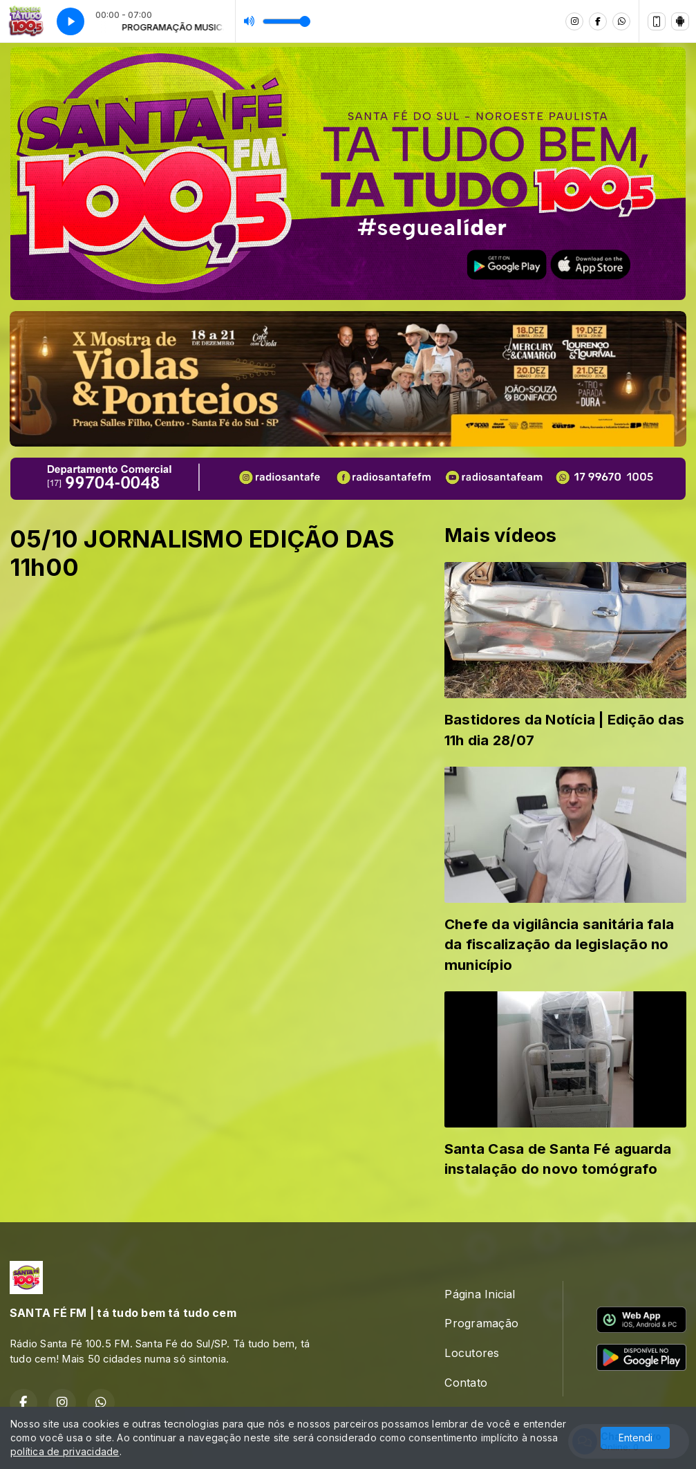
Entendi (635, 1437)
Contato (465, 1383)
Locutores (471, 1353)
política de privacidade (65, 1451)
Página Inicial (479, 1294)
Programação (481, 1323)
